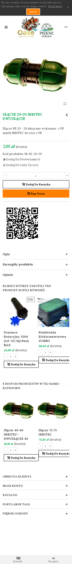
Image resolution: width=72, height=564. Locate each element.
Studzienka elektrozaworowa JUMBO (52, 336)
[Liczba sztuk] (36, 175)
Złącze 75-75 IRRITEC (47, 432)
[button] (36, 254)
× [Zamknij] (68, 7)
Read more (55, 6)
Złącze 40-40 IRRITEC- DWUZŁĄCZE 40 (16, 434)
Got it (33, 11)
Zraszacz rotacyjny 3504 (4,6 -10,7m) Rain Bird (16, 338)
